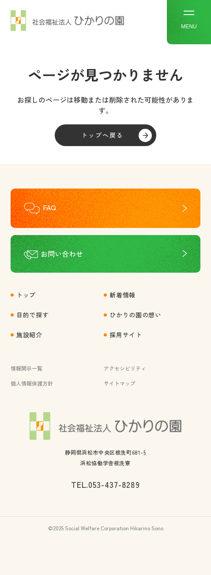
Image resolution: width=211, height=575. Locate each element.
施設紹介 (29, 334)
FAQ (49, 207)
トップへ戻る (102, 135)
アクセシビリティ (125, 368)
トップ (26, 294)
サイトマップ (120, 383)
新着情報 (122, 294)
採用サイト (125, 334)
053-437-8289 (114, 484)
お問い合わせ (62, 253)
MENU (188, 20)
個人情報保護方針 (32, 383)
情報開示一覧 (26, 368)
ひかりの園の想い (135, 314)
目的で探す (32, 314)
